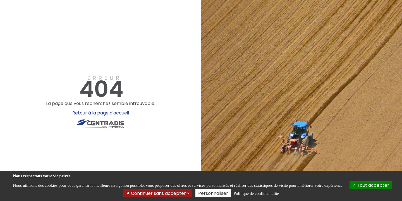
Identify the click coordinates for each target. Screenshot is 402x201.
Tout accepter (370, 185)
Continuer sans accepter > (158, 193)
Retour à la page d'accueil (100, 113)
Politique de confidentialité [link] (256, 193)
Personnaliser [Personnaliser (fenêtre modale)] (213, 193)
